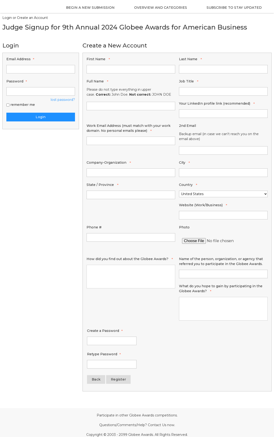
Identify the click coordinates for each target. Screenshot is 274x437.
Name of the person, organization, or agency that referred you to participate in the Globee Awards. (221, 261)
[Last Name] (223, 69)
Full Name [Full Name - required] (96, 81)
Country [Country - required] (186, 185)
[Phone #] (131, 237)
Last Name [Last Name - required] (188, 59)
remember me (22, 105)
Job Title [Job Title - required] (187, 81)
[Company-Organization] (131, 172)
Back (96, 379)
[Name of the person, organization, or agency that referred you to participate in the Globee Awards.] (223, 274)
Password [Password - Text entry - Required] (14, 81)
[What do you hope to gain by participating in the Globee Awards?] (223, 309)
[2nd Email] (223, 150)
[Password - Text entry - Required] (40, 91)
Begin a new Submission (90, 7)
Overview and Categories (160, 7)
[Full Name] (131, 106)
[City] (223, 172)
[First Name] (131, 69)
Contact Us (157, 425)
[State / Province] (131, 195)
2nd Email (187, 126)
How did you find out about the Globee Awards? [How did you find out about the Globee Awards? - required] (128, 259)
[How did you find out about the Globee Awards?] (131, 276)
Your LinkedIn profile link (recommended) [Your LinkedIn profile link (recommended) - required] (215, 103)
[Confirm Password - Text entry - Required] (112, 364)
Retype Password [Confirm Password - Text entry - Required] (102, 354)
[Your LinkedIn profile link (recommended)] (223, 113)
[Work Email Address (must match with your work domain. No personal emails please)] (131, 141)
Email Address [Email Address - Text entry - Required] (18, 59)
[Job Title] (223, 91)
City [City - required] (182, 162)
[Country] (223, 194)
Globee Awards (141, 415)
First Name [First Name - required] (96, 59)
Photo (184, 227)
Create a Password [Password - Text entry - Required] (103, 331)
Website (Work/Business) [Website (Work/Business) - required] (201, 205)
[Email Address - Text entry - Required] (40, 69)
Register (118, 379)
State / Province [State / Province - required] (101, 185)
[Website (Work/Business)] (223, 215)
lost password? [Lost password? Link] (63, 100)
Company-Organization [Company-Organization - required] (107, 162)
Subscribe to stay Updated (234, 7)
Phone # (94, 227)
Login (41, 117)
